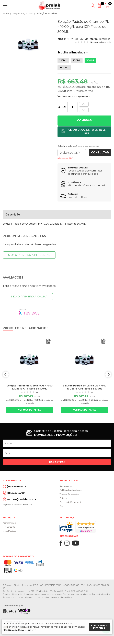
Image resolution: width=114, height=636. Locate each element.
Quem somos (66, 486)
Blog (62, 506)
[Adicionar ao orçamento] (84, 131)
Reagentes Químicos (23, 13)
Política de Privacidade (18, 630)
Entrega (63, 498)
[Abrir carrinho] (107, 5)
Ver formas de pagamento (74, 96)
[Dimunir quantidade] (84, 104)
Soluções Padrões (47, 13)
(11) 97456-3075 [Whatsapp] (16, 486)
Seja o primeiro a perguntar (29, 254)
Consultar (100, 152)
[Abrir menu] (6, 5)
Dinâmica (104, 38)
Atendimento (9, 523)
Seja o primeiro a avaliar (29, 296)
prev (6, 374)
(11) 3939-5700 (16, 492)
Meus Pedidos (9, 531)
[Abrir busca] (93, 5)
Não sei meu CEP (65, 158)
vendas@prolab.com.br (21, 499)
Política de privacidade (71, 490)
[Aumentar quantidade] (84, 110)
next (108, 374)
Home (6, 13)
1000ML (64, 67)
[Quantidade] (72, 107)
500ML (90, 60)
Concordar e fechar (99, 626)
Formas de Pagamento (71, 502)
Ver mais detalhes (29, 410)
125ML (63, 60)
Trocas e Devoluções (69, 494)
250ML (77, 60)
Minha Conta (9, 527)
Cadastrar (57, 462)
